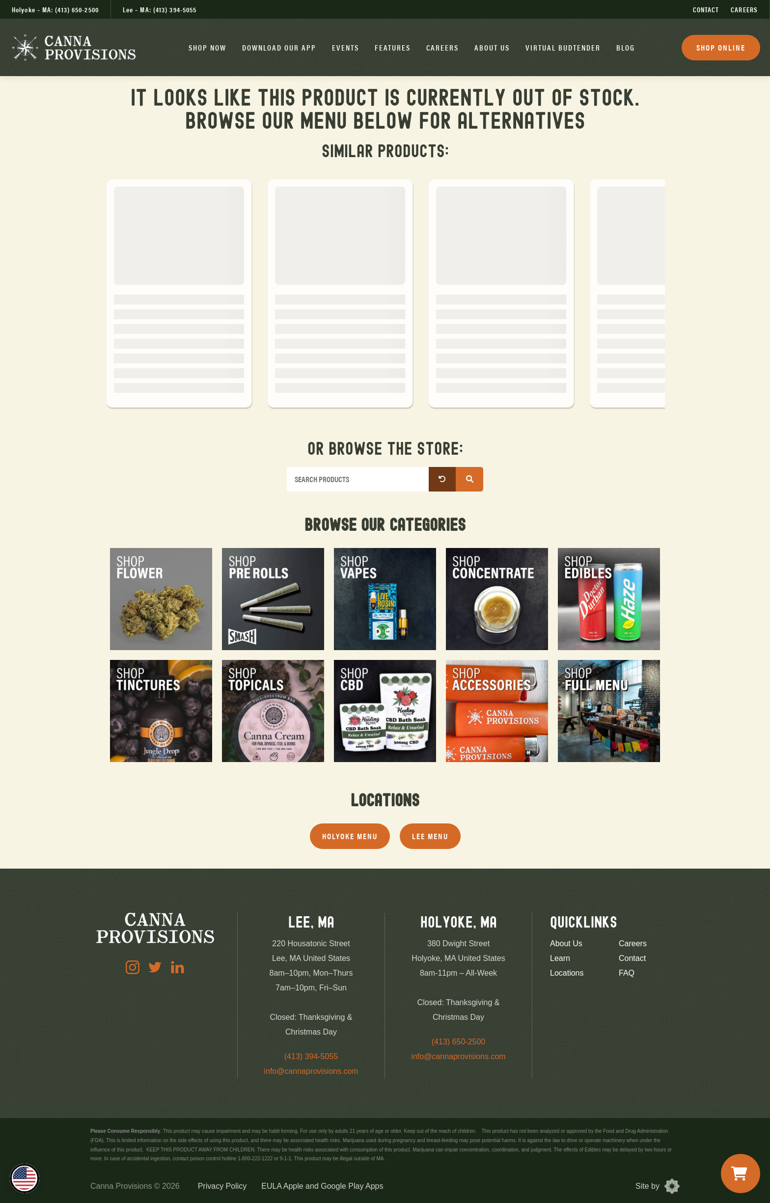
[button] (207, 47)
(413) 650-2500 (458, 1042)
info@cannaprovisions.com (311, 1071)
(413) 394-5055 (311, 1056)
